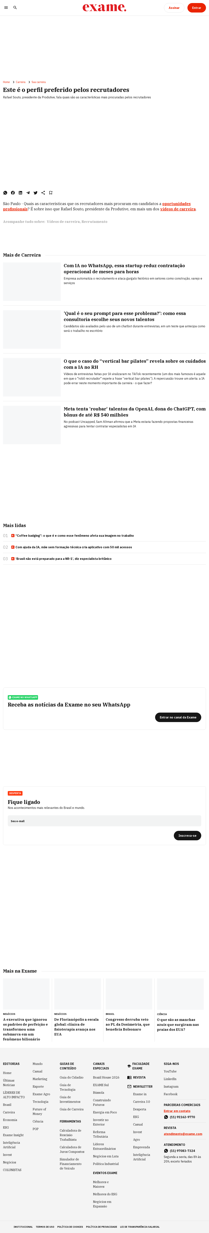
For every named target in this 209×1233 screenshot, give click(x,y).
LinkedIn (170, 1079)
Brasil (7, 1105)
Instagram (171, 1086)
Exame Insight (13, 1135)
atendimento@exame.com (183, 1134)
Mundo (38, 1064)
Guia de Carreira (72, 1109)
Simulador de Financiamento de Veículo (71, 1163)
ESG (6, 1127)
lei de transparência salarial (140, 1226)
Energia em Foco (105, 1112)
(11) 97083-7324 (182, 1151)
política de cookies (70, 1226)
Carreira (21, 82)
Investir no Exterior (101, 1122)
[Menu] (6, 8)
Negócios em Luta (106, 1156)
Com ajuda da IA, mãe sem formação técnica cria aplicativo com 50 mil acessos (71, 547)
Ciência (38, 1121)
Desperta (15, 793)
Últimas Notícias (9, 1083)
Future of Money (39, 1111)
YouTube (170, 1071)
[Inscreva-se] (187, 835)
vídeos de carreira (178, 209)
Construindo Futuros (102, 1102)
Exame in (140, 1094)
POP (36, 1129)
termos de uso (45, 1226)
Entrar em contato (177, 1111)
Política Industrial (106, 1164)
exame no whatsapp (23, 697)
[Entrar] (196, 8)
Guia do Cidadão (71, 1077)
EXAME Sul (101, 1085)
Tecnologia (40, 1102)
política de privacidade (101, 1226)
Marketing (40, 1079)
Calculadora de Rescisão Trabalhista (70, 1135)
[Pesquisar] (15, 8)
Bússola (98, 1092)
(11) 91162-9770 (182, 1117)
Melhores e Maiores (101, 1184)
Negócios (9, 1162)
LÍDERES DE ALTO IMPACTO (14, 1095)
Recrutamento (94, 221)
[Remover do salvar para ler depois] (50, 192)
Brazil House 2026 (106, 1077)
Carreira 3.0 (141, 1102)
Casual (37, 1071)
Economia (10, 1120)
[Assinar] (174, 8)
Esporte (38, 1086)
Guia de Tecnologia (67, 1087)
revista (139, 1077)
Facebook (170, 1094)
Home (6, 82)
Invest (7, 1155)
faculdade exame (140, 1066)
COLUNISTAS (12, 1170)
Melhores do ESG (105, 1194)
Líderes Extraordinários (104, 1146)
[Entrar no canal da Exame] (178, 717)
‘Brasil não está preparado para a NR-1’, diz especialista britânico (61, 559)
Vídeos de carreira (63, 221)
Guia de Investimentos (70, 1099)
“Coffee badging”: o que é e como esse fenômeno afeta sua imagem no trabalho (72, 536)
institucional (23, 1226)
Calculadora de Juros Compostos (72, 1149)
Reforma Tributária (100, 1134)
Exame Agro (41, 1094)
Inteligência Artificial (11, 1145)
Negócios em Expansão (102, 1204)
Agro (136, 1139)
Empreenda (141, 1147)
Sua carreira (39, 82)
